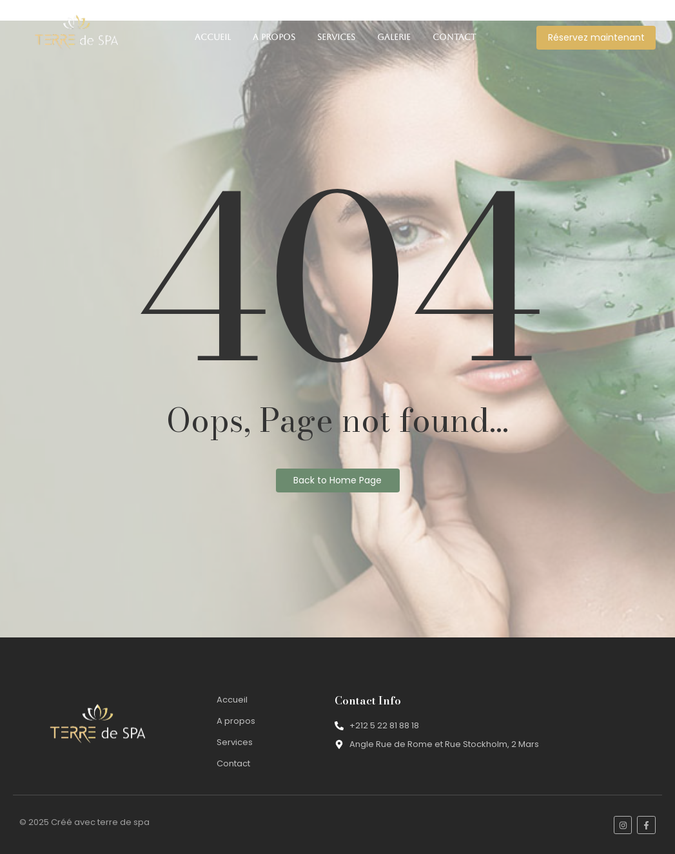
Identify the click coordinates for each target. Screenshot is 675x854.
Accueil (213, 37)
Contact (454, 37)
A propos (274, 37)
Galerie (394, 37)
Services (336, 37)
